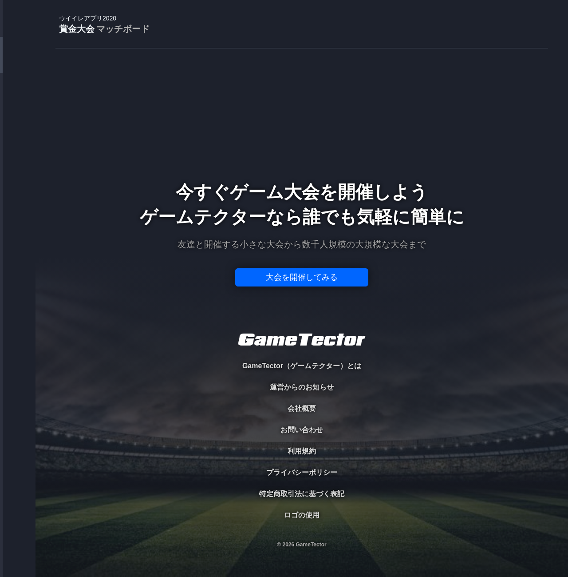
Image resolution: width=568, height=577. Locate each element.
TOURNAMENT (18, 63)
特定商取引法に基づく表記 (301, 493)
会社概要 (302, 408)
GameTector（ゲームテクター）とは (301, 366)
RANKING (17, 172)
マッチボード (123, 29)
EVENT (17, 209)
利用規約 (302, 451)
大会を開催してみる (302, 277)
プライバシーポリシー (301, 472)
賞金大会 (104, 25)
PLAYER (18, 99)
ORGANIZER (18, 136)
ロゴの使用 (302, 515)
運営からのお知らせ (302, 387)
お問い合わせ (301, 430)
